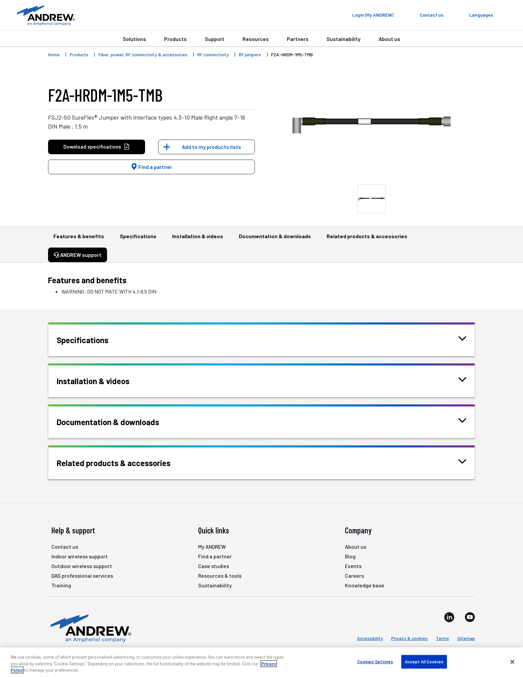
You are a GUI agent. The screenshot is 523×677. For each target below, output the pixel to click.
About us (389, 39)
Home (54, 54)
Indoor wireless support (79, 556)
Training (61, 585)
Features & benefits (78, 239)
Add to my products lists (211, 147)
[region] (261, 662)
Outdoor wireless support (81, 566)
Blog (350, 556)
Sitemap (466, 638)
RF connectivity (213, 54)
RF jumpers (250, 54)
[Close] (512, 661)
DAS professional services (82, 575)
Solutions (134, 39)
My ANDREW (212, 546)
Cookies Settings (375, 661)
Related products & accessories (367, 239)
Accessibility (370, 638)
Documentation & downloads (275, 239)
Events (353, 566)
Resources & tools (219, 575)
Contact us (64, 546)
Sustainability (344, 39)
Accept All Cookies (424, 661)
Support (214, 39)
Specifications (138, 239)
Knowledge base (364, 585)
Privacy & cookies (409, 638)
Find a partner (151, 167)
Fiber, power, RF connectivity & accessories (142, 54)
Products (175, 39)
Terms (442, 638)
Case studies (213, 566)
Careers (354, 575)
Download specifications (96, 147)
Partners (298, 39)
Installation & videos (197, 239)
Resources (255, 39)
